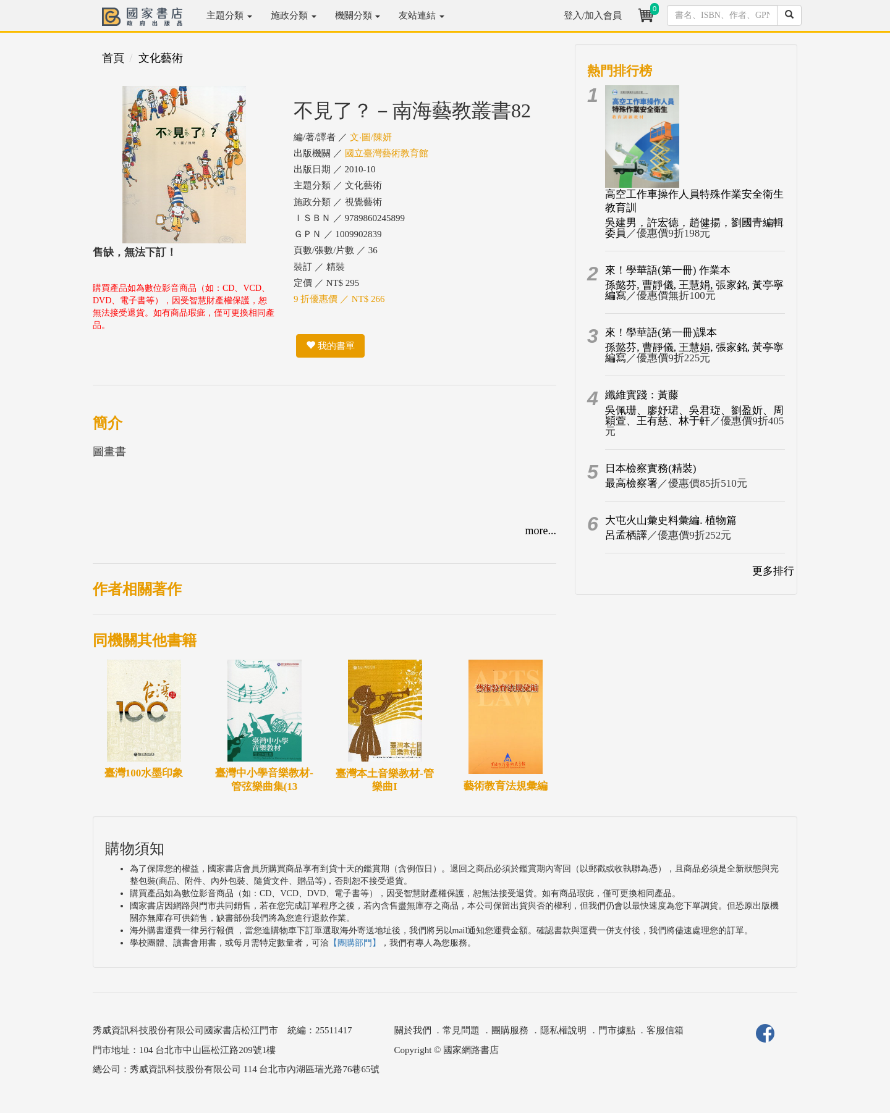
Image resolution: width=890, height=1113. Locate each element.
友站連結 (421, 15)
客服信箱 (665, 1030)
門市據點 (616, 1030)
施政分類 (293, 15)
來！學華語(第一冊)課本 (661, 332)
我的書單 (330, 346)
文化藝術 (160, 58)
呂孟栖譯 (626, 535)
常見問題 (461, 1030)
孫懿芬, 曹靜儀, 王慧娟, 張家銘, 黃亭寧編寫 (694, 290)
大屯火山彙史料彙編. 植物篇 (671, 520)
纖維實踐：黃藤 (642, 395)
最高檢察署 (631, 483)
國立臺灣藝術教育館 (386, 153)
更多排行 (773, 571)
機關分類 (358, 15)
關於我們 (412, 1030)
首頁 (113, 58)
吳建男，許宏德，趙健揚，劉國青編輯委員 (694, 228)
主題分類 (229, 15)
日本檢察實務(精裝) (650, 468)
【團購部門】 (355, 942)
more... (540, 530)
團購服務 (509, 1030)
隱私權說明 (563, 1030)
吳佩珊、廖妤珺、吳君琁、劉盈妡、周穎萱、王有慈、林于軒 (694, 416)
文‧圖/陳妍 (371, 137)
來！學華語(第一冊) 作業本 (668, 270)
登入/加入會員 (593, 15)
